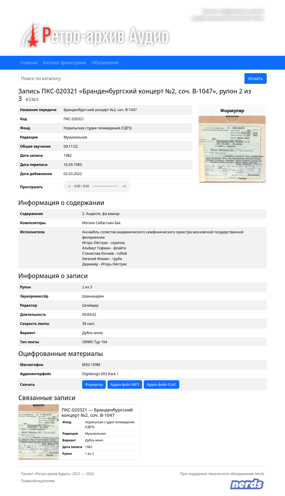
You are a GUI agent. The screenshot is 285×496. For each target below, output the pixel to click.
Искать (255, 78)
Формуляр (94, 384)
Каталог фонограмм (64, 63)
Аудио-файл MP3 (124, 384)
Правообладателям (38, 480)
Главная (29, 63)
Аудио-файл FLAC (161, 384)
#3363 (32, 99)
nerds (259, 473)
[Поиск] (131, 78)
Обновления (105, 63)
